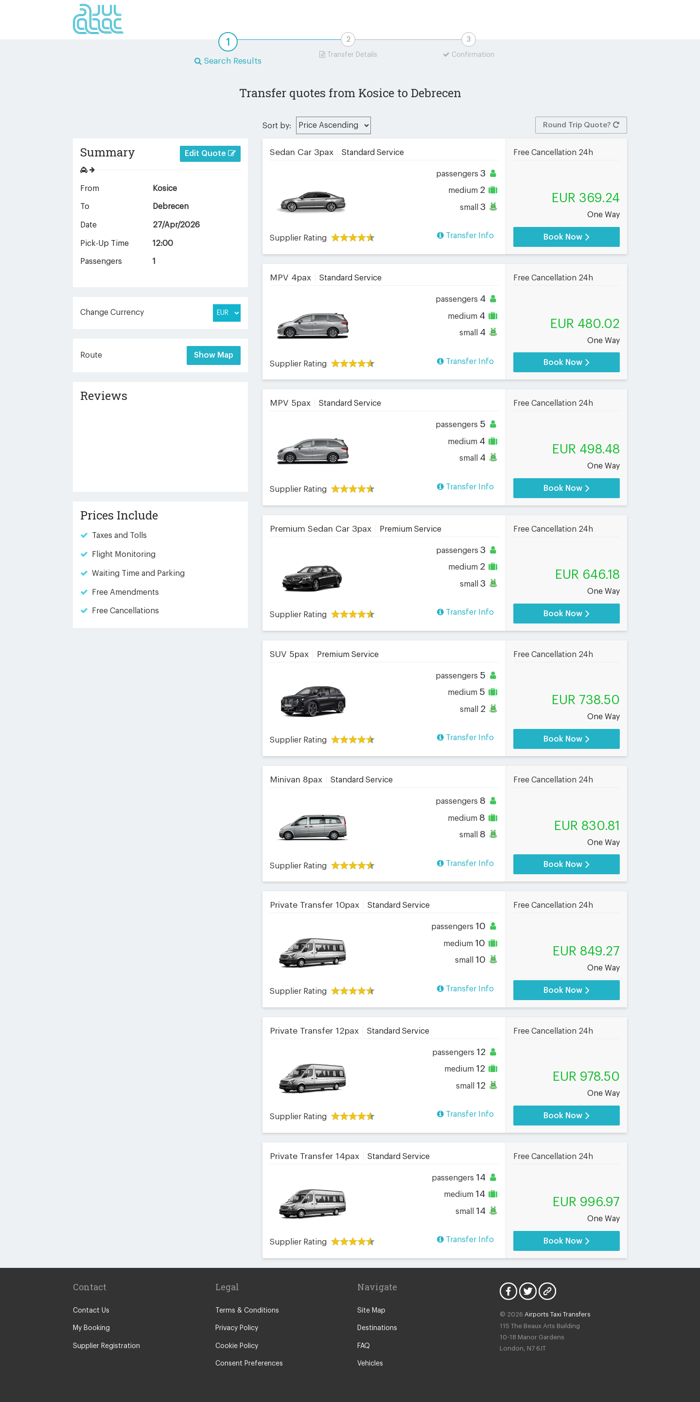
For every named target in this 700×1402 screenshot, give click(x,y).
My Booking (91, 1328)
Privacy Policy (236, 1328)
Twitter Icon (528, 1291)
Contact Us (91, 1310)
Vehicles (370, 1363)
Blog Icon (547, 1291)
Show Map (213, 355)
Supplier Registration (106, 1346)
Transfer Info (465, 235)
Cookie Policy (236, 1346)
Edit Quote (210, 153)
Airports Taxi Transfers (558, 1314)
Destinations (377, 1328)
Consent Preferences (249, 1363)
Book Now (566, 237)
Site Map (371, 1310)
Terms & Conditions (247, 1310)
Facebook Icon (508, 1291)
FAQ (363, 1346)
